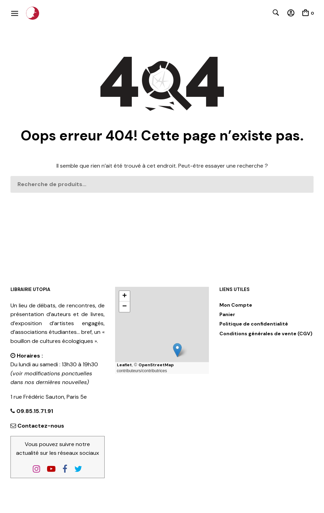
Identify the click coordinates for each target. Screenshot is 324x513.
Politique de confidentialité (253, 324)
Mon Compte (235, 305)
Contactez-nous (40, 425)
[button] (177, 350)
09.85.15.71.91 (34, 411)
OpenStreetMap (156, 365)
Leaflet (124, 365)
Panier (227, 314)
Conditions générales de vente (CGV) (265, 333)
